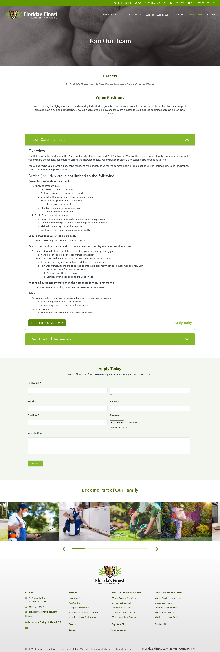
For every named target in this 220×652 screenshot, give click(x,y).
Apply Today (183, 323)
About (179, 14)
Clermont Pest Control (122, 607)
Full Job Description (46, 323)
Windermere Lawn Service (167, 617)
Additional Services (157, 15)
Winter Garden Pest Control (125, 598)
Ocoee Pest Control (121, 602)
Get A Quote (123, 3)
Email (32, 401)
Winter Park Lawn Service (167, 612)
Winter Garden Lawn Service (168, 598)
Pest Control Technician (50, 339)
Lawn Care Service (77, 598)
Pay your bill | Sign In (201, 2)
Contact (212, 14)
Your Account (119, 630)
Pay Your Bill (118, 624)
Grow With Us (195, 14)
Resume (115, 415)
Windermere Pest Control (124, 617)
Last (112, 394)
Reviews (72, 630)
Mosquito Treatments (78, 607)
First (30, 394)
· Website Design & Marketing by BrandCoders (105, 649)
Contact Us (161, 624)
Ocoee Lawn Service (165, 602)
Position (33, 415)
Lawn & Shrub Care (111, 14)
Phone (114, 401)
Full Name (34, 383)
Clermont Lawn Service (166, 607)
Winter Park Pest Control (123, 612)
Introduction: (35, 433)
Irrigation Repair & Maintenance (83, 617)
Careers (72, 624)
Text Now (177, 2)
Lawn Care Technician (49, 139)
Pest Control (134, 14)
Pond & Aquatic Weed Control (83, 612)
